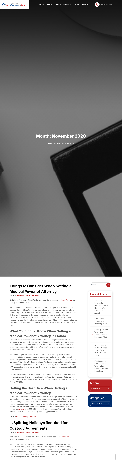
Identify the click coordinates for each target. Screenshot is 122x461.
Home (41, 4)
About (50, 4)
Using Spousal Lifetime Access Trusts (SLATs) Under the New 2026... (100, 350)
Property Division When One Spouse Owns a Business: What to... (101, 334)
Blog (77, 4)
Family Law (65, 437)
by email (21, 409)
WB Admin (35, 295)
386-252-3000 (103, 4)
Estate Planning (66, 300)
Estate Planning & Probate (26, 416)
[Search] (100, 285)
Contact (86, 4)
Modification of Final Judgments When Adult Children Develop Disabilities (101, 366)
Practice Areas (62, 4)
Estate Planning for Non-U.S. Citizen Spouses (100, 321)
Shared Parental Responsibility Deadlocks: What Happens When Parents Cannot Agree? (101, 307)
